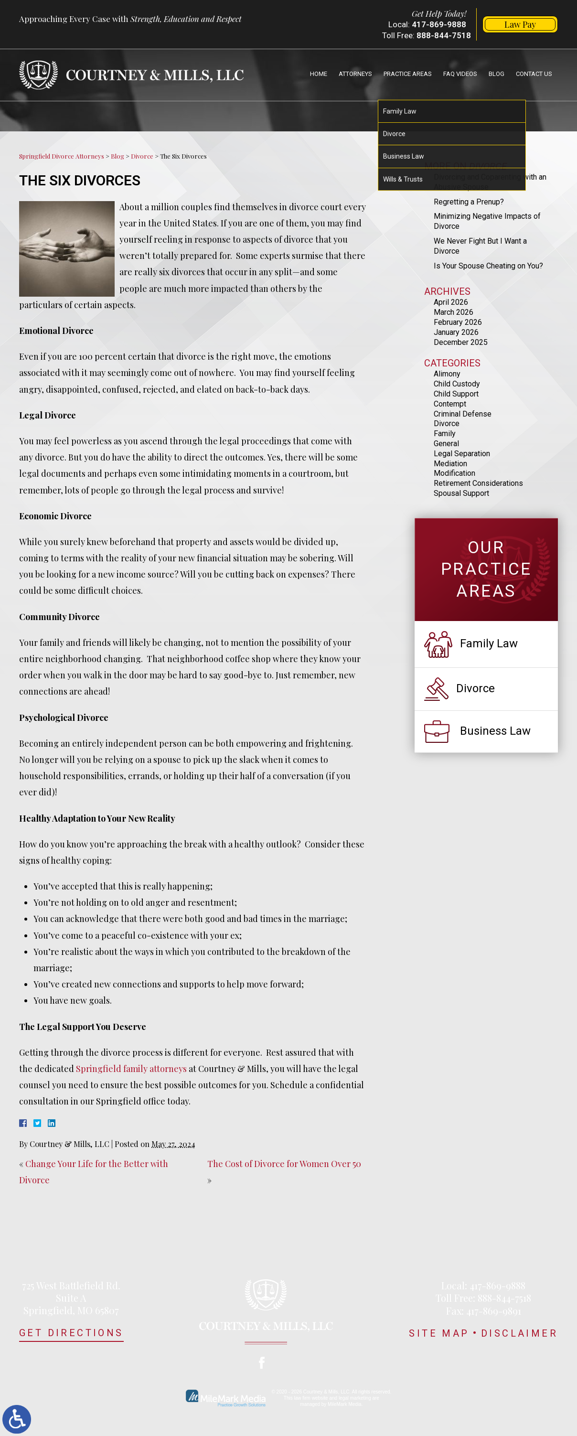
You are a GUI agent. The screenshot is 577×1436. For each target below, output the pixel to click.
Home (318, 73)
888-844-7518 (444, 35)
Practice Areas (408, 73)
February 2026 (458, 322)
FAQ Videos (460, 73)
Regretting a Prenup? (469, 201)
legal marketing (355, 1398)
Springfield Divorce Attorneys (61, 156)
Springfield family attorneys (131, 1068)
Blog (496, 73)
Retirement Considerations (478, 483)
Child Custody (457, 383)
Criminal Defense (463, 413)
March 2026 (453, 312)
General (446, 443)
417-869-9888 (439, 24)
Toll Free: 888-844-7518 (483, 1297)
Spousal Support (461, 493)
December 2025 (461, 342)
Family (445, 433)
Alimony (447, 373)
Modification (454, 473)
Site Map (439, 1333)
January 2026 (456, 332)
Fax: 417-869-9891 (483, 1310)
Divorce (142, 156)
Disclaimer (519, 1333)
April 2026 (451, 302)
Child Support (456, 393)
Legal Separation (462, 453)
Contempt (450, 403)
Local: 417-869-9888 (483, 1285)
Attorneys (355, 73)
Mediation (450, 463)
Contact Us (534, 73)
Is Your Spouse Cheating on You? (488, 265)
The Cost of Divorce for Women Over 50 (284, 1163)
